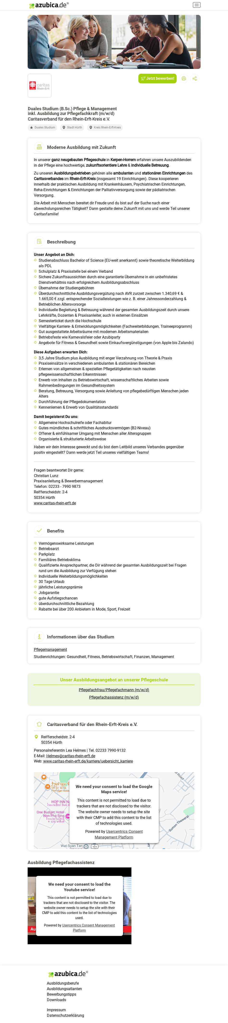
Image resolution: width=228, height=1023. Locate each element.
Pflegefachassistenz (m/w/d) (114, 697)
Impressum (56, 1010)
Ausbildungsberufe (63, 983)
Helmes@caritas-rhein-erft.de (70, 756)
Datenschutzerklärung (65, 1015)
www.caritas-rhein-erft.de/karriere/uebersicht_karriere (88, 761)
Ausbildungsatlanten (64, 989)
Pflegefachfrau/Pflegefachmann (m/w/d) (114, 690)
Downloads (56, 1000)
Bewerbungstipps (61, 994)
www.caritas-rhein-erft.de (55, 503)
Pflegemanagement (50, 649)
